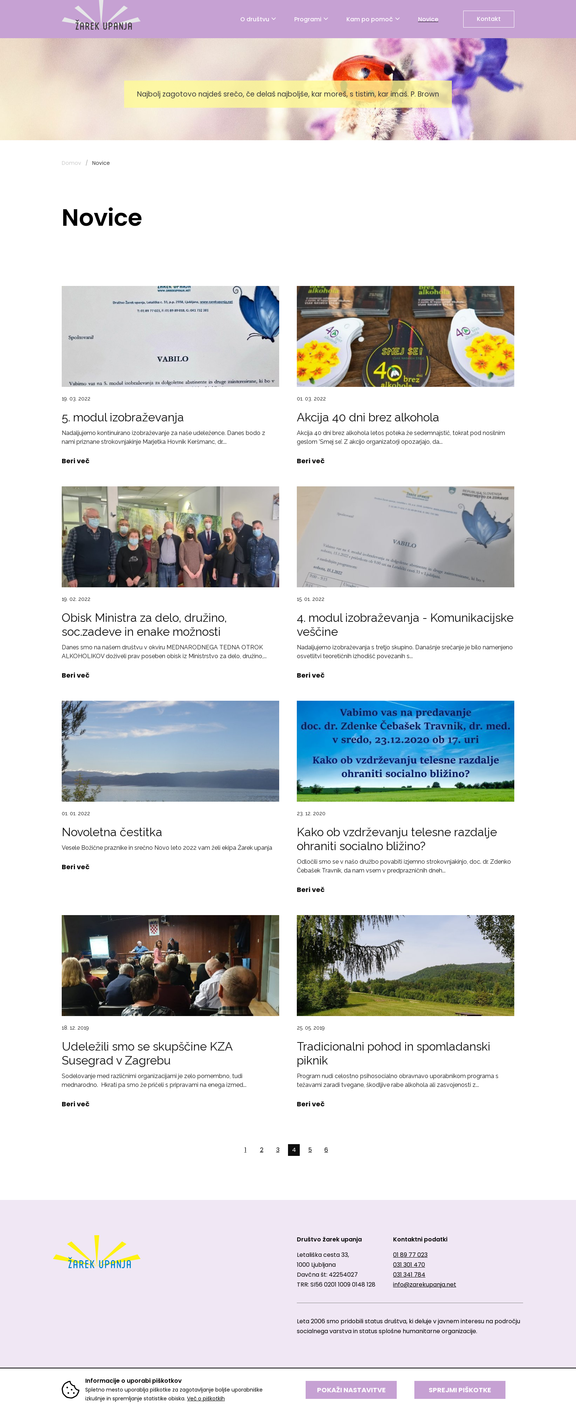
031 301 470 (409, 1265)
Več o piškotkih (206, 1398)
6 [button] (326, 1150)
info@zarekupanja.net (424, 1284)
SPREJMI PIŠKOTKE (460, 1389)
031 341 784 (409, 1274)
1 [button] (245, 1150)
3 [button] (278, 1150)
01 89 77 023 (410, 1255)
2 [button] (261, 1150)
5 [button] (310, 1150)
